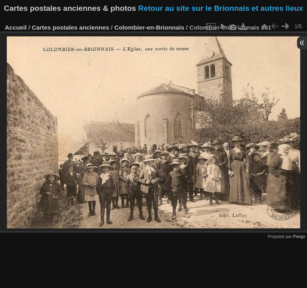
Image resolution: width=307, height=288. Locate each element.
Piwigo (299, 236)
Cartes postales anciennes (70, 27)
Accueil (16, 27)
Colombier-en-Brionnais (149, 27)
